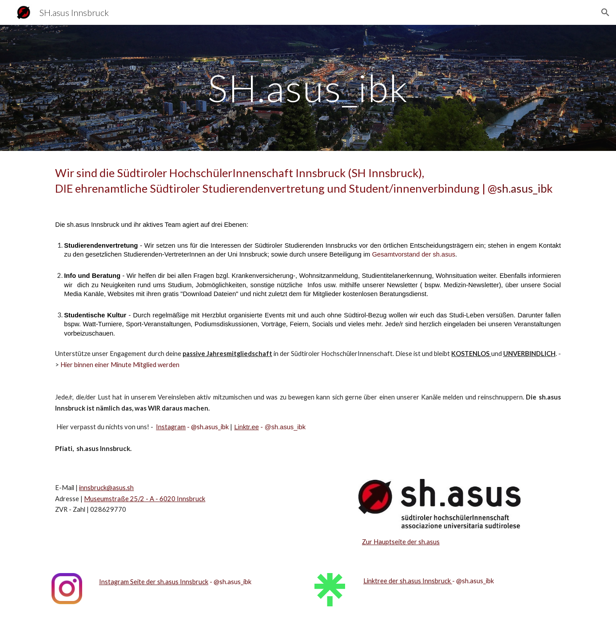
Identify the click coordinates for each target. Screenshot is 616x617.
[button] (605, 12)
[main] (308, 87)
